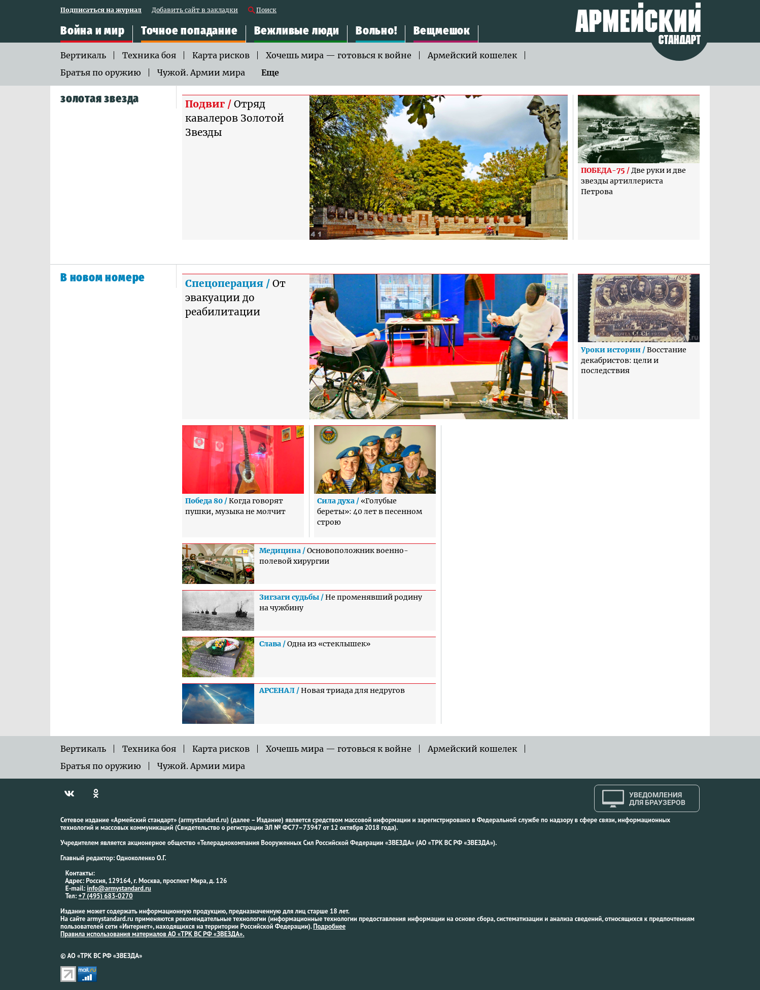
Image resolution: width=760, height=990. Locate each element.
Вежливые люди (296, 31)
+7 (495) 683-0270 (106, 896)
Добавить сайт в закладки (195, 10)
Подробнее (329, 926)
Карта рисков (221, 55)
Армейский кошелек (472, 55)
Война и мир (92, 31)
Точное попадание (189, 31)
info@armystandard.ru (119, 888)
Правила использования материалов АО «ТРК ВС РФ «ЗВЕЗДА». (152, 934)
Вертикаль (83, 55)
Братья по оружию (100, 72)
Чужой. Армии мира (201, 72)
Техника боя (149, 55)
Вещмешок (441, 31)
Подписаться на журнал (101, 10)
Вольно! (376, 31)
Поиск (266, 10)
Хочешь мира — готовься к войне (338, 55)
